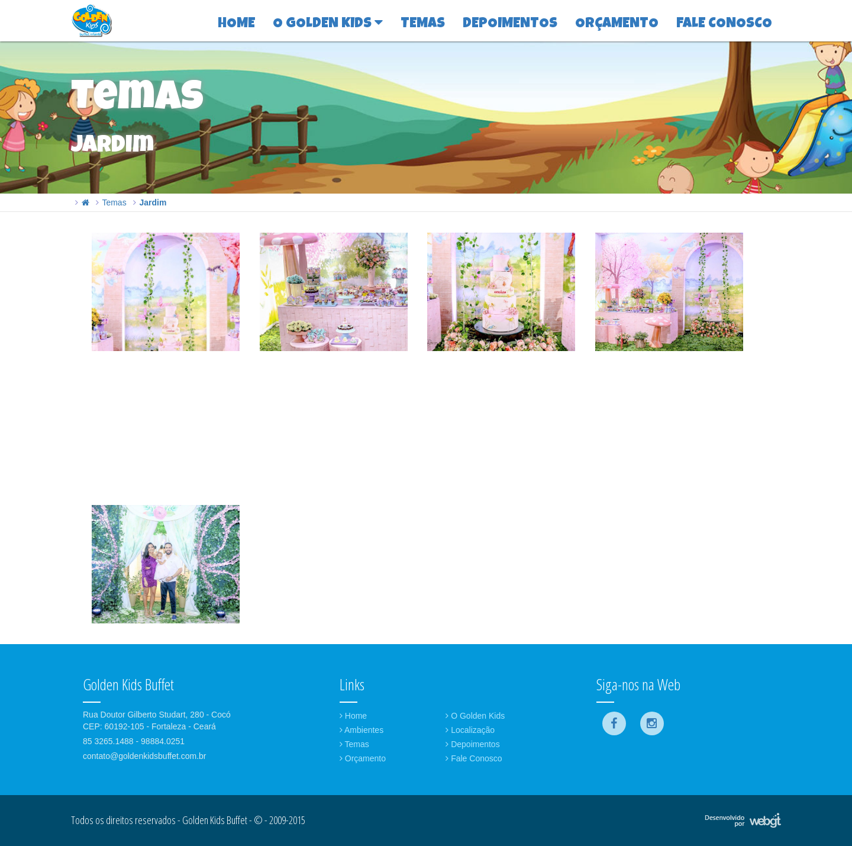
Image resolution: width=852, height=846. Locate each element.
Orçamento (363, 758)
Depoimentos (472, 744)
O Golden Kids (475, 715)
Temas (114, 202)
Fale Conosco (474, 758)
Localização (470, 730)
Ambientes (361, 730)
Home (353, 715)
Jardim (152, 202)
